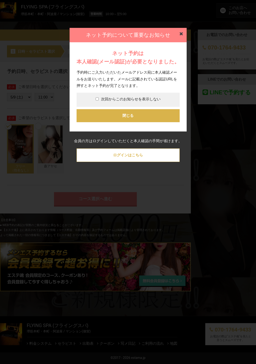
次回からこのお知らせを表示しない (128, 99)
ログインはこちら (128, 155)
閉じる (128, 116)
